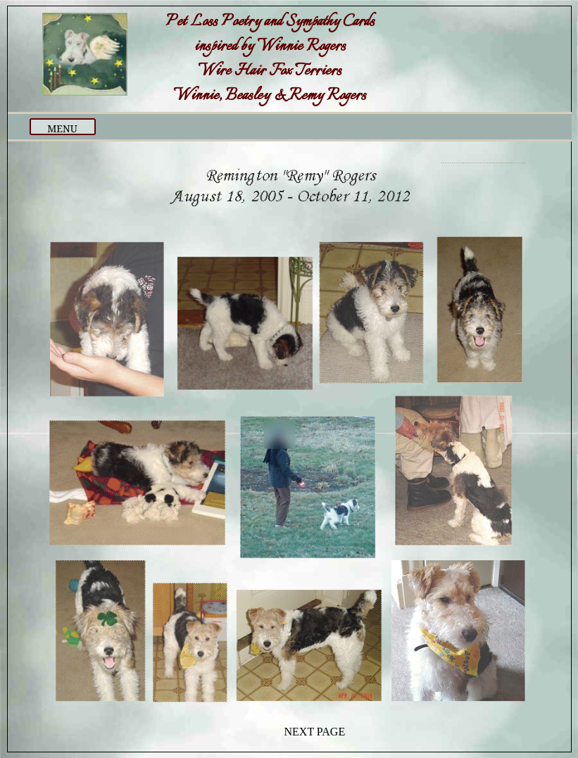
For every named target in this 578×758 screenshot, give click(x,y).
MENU (62, 128)
